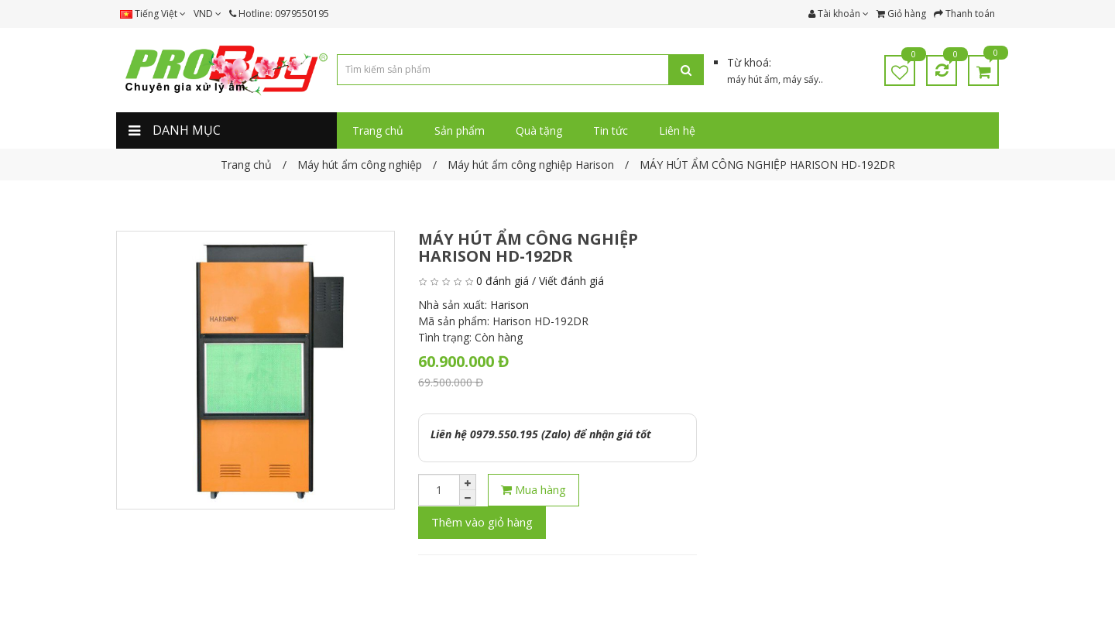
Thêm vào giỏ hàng (482, 522)
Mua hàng (533, 489)
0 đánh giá (502, 280)
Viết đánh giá (571, 280)
